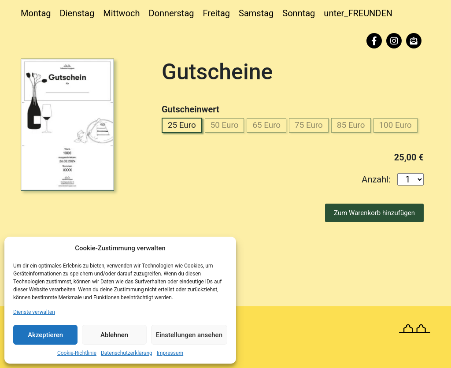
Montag (36, 13)
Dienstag (77, 13)
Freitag (216, 13)
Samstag (256, 13)
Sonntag (298, 13)
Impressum (170, 353)
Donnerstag (171, 13)
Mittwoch (121, 13)
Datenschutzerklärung (126, 353)
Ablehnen (114, 335)
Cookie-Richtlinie (76, 353)
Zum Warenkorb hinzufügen (374, 232)
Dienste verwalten (34, 312)
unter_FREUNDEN (358, 13)
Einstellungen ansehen (189, 335)
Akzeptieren (45, 335)
